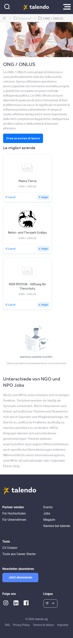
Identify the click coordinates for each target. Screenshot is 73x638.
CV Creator (9, 548)
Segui (44, 197)
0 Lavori (11, 197)
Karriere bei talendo (56, 526)
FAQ (7, 624)
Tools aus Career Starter (19, 554)
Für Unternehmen (14, 520)
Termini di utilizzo (43, 624)
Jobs (46, 513)
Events (48, 507)
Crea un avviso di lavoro (23, 138)
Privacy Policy (21, 624)
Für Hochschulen (14, 513)
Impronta (62, 624)
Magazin (49, 520)
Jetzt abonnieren (20, 577)
